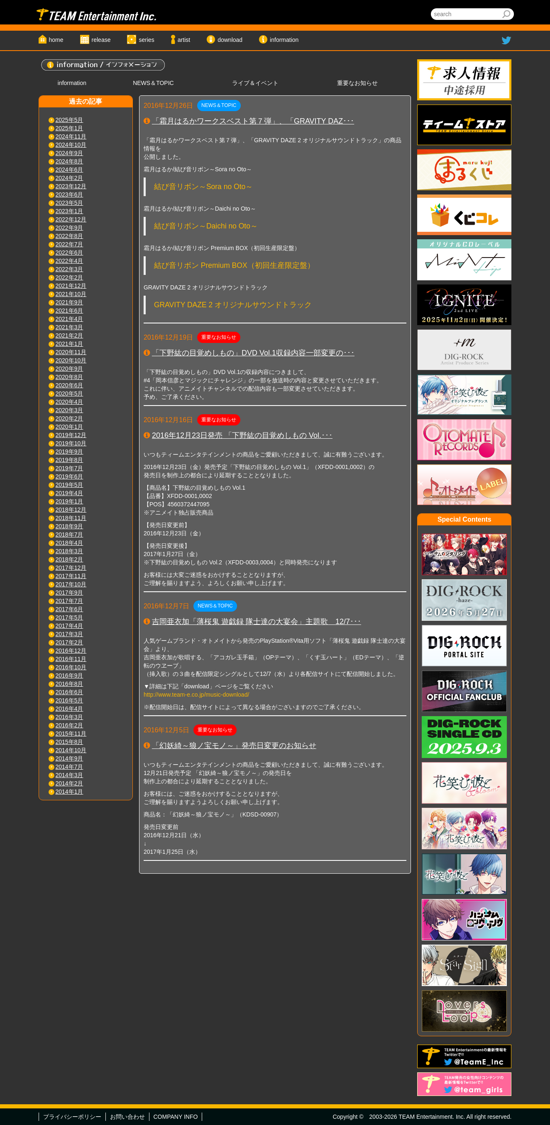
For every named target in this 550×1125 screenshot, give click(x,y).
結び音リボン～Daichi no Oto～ (206, 226)
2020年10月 (71, 360)
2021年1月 (69, 343)
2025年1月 (69, 128)
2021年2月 (69, 335)
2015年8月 (69, 742)
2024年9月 (69, 153)
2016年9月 (69, 675)
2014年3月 (69, 775)
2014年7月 (69, 766)
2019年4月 (69, 493)
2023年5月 (69, 202)
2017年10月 (71, 584)
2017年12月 (71, 567)
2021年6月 (69, 310)
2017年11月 (71, 576)
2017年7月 (69, 601)
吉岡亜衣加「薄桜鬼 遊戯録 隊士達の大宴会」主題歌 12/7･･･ (256, 621)
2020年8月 (69, 377)
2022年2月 (69, 277)
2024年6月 (69, 169)
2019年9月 (69, 451)
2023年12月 (71, 186)
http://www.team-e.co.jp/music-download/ (196, 694)
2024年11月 (71, 136)
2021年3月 (69, 327)
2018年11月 (71, 518)
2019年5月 (69, 484)
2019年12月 (71, 435)
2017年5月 (69, 617)
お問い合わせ (127, 1116)
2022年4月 (69, 261)
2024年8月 (69, 161)
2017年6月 (69, 609)
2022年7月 (69, 244)
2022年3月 (69, 269)
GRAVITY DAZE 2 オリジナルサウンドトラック (233, 305)
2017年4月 (69, 625)
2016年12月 (71, 650)
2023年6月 (69, 194)
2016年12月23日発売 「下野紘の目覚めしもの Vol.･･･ (242, 435)
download (230, 39)
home (56, 39)
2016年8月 (69, 683)
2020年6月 (69, 385)
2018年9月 (69, 526)
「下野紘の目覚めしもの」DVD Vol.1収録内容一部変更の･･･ (253, 353)
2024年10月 (71, 144)
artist (184, 39)
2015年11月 (71, 733)
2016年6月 (69, 692)
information (284, 39)
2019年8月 (69, 460)
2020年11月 (71, 352)
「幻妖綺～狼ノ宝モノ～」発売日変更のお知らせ (234, 745)
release (101, 39)
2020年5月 (69, 393)
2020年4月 (69, 401)
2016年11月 (71, 659)
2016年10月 (71, 667)
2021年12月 (71, 285)
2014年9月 (69, 758)
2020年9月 (69, 368)
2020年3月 (69, 410)
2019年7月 (69, 468)
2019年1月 (69, 501)
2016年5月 (69, 700)
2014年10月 (71, 750)
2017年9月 (69, 592)
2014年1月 (69, 791)
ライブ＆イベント (255, 83)
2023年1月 (69, 211)
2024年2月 (69, 178)
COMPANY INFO (176, 1116)
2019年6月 (69, 476)
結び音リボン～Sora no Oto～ (203, 186)
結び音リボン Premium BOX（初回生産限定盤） (234, 265)
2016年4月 (69, 708)
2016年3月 (69, 717)
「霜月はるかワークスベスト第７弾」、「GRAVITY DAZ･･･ (253, 121)
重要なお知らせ (357, 83)
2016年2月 (69, 725)
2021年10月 (71, 294)
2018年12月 (71, 509)
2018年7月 (69, 534)
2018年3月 (69, 551)
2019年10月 (71, 443)
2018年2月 (69, 559)
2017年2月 (69, 642)
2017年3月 (69, 634)
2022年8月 (69, 236)
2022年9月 (69, 227)
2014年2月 (69, 783)
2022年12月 (71, 219)
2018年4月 (69, 542)
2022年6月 (69, 252)
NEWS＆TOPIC (153, 83)
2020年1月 (69, 426)
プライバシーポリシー (72, 1116)
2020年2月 (69, 418)
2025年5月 (69, 120)
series (146, 39)
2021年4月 (69, 319)
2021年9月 (69, 302)
